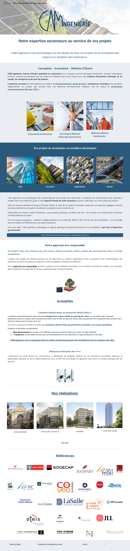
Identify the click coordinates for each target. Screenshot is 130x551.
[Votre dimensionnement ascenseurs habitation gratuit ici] (65, 235)
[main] (65, 41)
